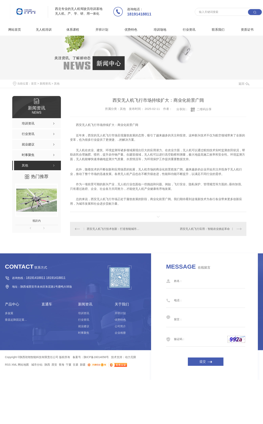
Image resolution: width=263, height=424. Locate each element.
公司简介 (120, 326)
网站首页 (14, 29)
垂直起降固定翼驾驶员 (17, 319)
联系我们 (218, 29)
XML (14, 364)
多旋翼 (9, 313)
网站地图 (23, 364)
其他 (57, 83)
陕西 (47, 364)
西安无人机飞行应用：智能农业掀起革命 (205, 228)
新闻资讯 (45, 83)
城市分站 (36, 364)
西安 (54, 364)
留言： (201, 317)
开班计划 (102, 29)
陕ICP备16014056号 (96, 357)
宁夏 (68, 364)
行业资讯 (189, 29)
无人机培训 (44, 29)
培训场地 (160, 29)
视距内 (36, 220)
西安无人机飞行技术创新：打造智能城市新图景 (114, 228)
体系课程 (72, 29)
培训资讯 (83, 313)
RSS (8, 364)
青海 (61, 364)
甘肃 (75, 364)
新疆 (82, 364)
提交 (203, 361)
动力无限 (130, 357)
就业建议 (83, 326)
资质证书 (247, 29)
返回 (243, 83)
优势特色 (131, 29)
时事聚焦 (83, 332)
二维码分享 (204, 109)
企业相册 (120, 332)
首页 (34, 83)
